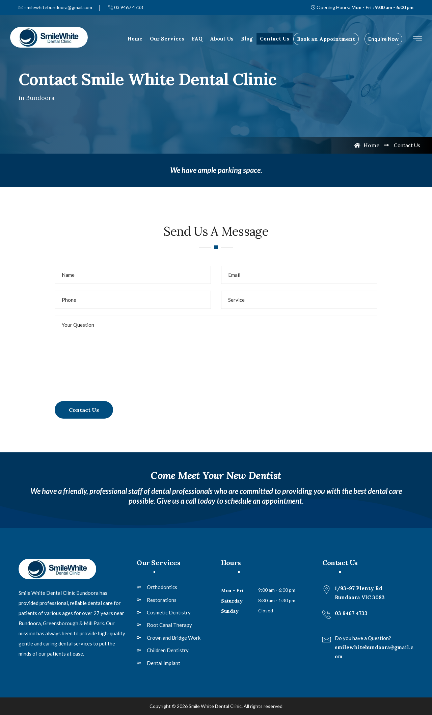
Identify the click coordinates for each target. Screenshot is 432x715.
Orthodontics (162, 587)
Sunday (229, 611)
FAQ (197, 38)
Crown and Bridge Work (173, 638)
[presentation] (106, 376)
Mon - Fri (232, 590)
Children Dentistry (168, 650)
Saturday (232, 601)
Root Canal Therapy (169, 625)
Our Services (167, 38)
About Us (222, 38)
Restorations (162, 600)
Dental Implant (163, 663)
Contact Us (274, 38)
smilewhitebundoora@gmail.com (55, 7)
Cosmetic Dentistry (169, 612)
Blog (246, 38)
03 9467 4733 (125, 7)
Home (135, 38)
